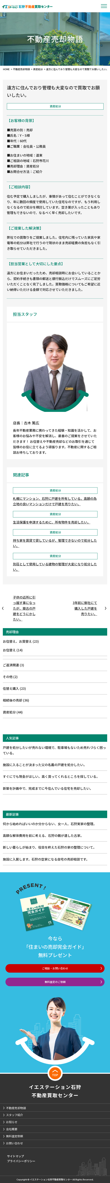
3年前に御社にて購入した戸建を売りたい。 (85, 608)
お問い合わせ (14, 1143)
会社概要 (11, 1129)
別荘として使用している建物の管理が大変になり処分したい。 (55, 567)
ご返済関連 (13, 665)
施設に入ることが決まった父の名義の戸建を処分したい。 (45, 764)
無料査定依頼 (14, 1136)
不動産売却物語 (16, 1108)
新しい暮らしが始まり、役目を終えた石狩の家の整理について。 (49, 847)
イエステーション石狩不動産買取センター (55, 1091)
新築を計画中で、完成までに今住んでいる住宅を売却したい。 (48, 788)
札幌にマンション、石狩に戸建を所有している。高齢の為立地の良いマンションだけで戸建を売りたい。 (55, 501)
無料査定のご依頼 (55, 982)
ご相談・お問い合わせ (55, 968)
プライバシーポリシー (21, 1161)
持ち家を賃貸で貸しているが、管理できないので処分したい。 (55, 543)
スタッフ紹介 (14, 1115)
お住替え (13, 650)
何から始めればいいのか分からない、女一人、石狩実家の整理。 (49, 823)
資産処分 (13, 712)
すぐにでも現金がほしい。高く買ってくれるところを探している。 (51, 776)
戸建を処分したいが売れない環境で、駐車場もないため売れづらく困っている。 (54, 750)
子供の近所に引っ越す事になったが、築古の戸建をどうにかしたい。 (24, 608)
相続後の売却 (16, 700)
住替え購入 (14, 688)
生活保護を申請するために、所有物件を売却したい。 (51, 522)
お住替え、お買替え (21, 641)
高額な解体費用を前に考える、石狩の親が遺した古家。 (43, 835)
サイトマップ (15, 1156)
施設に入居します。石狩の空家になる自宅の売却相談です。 (46, 859)
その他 (10, 676)
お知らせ (11, 1122)
